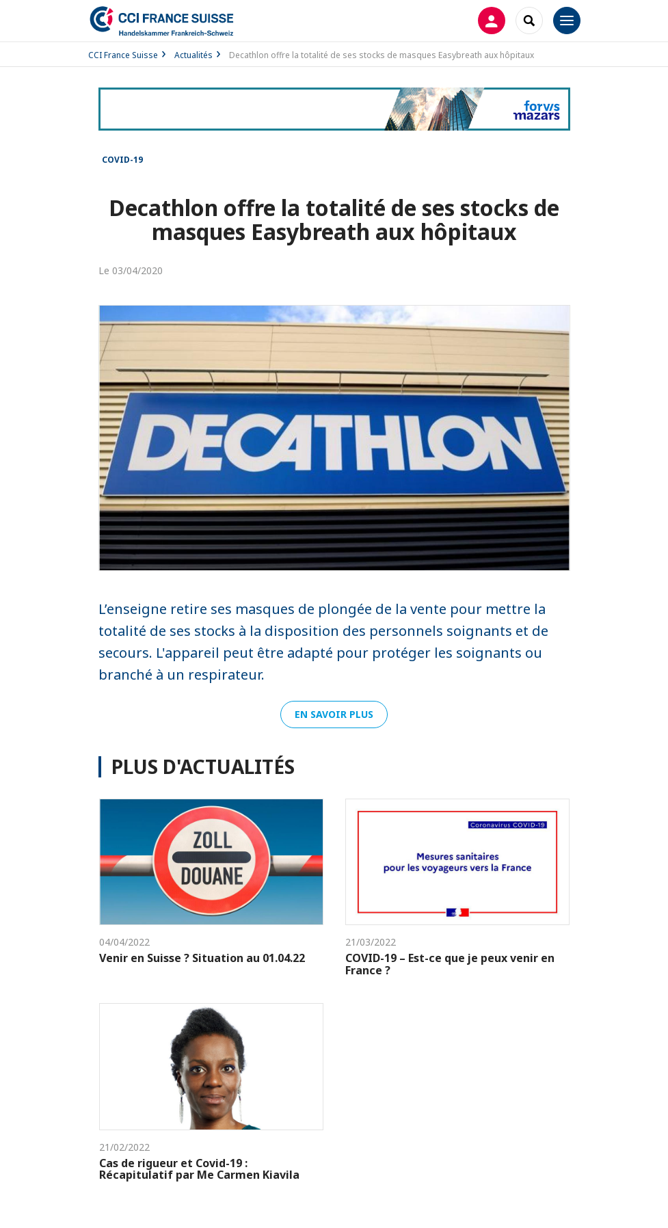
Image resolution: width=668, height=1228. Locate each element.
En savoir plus (334, 714)
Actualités (193, 55)
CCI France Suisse (123, 55)
